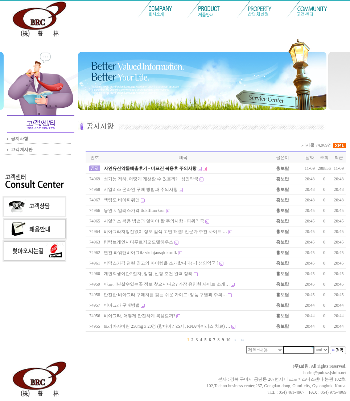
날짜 (309, 157)
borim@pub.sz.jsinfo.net (324, 372)
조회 (324, 157)
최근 (338, 157)
